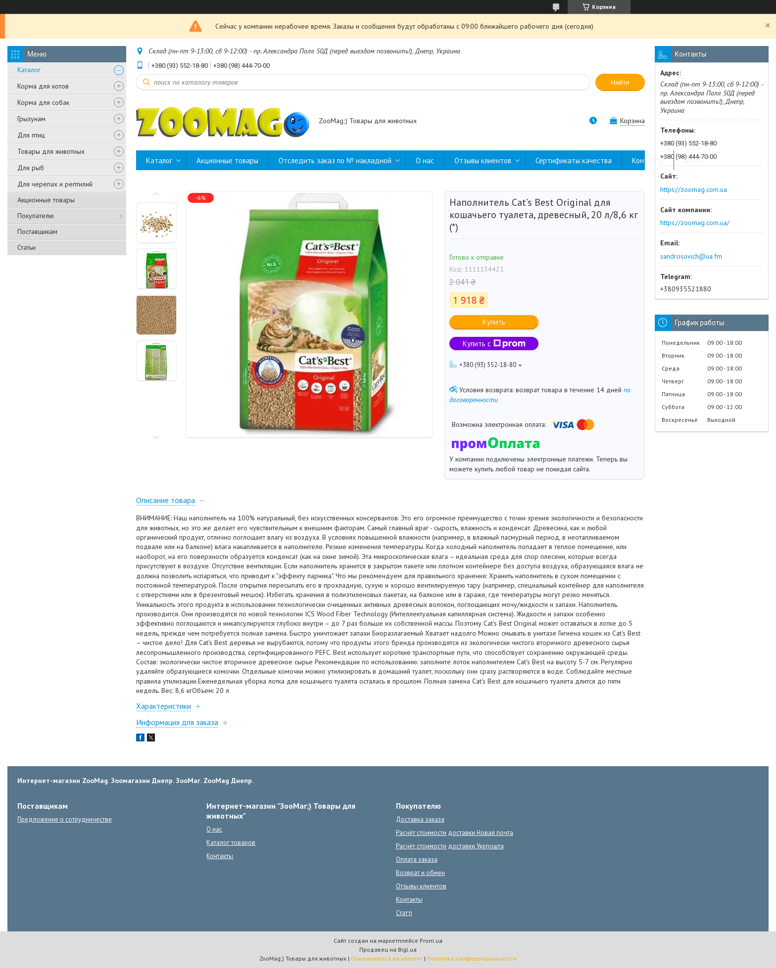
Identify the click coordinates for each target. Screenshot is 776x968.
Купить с (494, 343)
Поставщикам (37, 231)
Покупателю (35, 215)
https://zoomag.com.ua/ (694, 222)
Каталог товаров (230, 842)
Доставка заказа (420, 819)
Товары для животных (51, 151)
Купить (494, 321)
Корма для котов (43, 86)
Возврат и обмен (420, 873)
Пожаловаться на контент (387, 958)
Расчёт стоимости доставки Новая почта (454, 833)
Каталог (29, 69)
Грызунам (31, 118)
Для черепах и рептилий (55, 184)
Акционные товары (46, 199)
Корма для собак (43, 102)
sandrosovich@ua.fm (691, 256)
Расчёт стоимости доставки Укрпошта (450, 846)
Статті (404, 913)
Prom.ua (431, 940)
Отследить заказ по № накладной (335, 160)
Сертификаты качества (573, 160)
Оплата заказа (416, 859)
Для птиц (31, 135)
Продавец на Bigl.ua (388, 949)
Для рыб (30, 167)
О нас (425, 160)
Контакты (648, 160)
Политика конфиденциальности (472, 958)
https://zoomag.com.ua (693, 189)
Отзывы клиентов (482, 160)
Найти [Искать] (620, 82)
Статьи (26, 247)
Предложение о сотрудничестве (64, 819)
